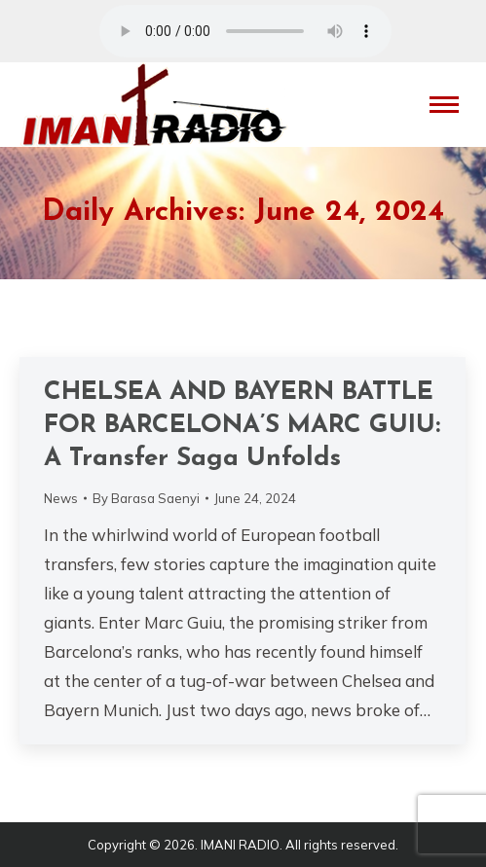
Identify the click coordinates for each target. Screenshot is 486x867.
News (61, 498)
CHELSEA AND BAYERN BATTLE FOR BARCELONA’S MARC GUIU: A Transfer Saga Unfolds (242, 425)
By (146, 498)
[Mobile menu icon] (444, 105)
